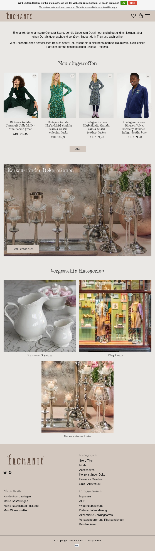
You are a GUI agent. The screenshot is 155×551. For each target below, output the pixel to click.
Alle (77, 149)
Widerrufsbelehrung (91, 505)
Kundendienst (87, 524)
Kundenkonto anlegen (17, 496)
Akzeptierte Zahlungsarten (96, 515)
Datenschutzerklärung (93, 510)
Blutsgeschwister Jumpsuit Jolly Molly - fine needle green (20, 125)
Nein (132, 3)
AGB (82, 501)
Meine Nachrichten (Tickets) (21, 505)
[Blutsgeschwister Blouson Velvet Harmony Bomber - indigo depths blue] (134, 95)
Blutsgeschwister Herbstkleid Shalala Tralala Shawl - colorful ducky (58, 127)
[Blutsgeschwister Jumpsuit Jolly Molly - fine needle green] (21, 95)
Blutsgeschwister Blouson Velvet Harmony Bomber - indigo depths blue (134, 127)
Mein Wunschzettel (15, 510)
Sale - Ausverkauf (90, 483)
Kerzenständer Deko (77, 436)
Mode (82, 465)
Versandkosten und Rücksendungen (101, 519)
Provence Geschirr (39, 355)
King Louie (115, 355)
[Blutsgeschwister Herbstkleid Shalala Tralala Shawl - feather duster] (96, 95)
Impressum (86, 496)
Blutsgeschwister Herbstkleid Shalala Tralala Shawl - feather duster (96, 127)
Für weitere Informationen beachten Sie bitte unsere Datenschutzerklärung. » (78, 7)
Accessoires (87, 469)
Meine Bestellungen (16, 501)
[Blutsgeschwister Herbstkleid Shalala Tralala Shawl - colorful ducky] (58, 95)
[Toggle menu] (147, 15)
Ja (123, 3)
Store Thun (86, 460)
